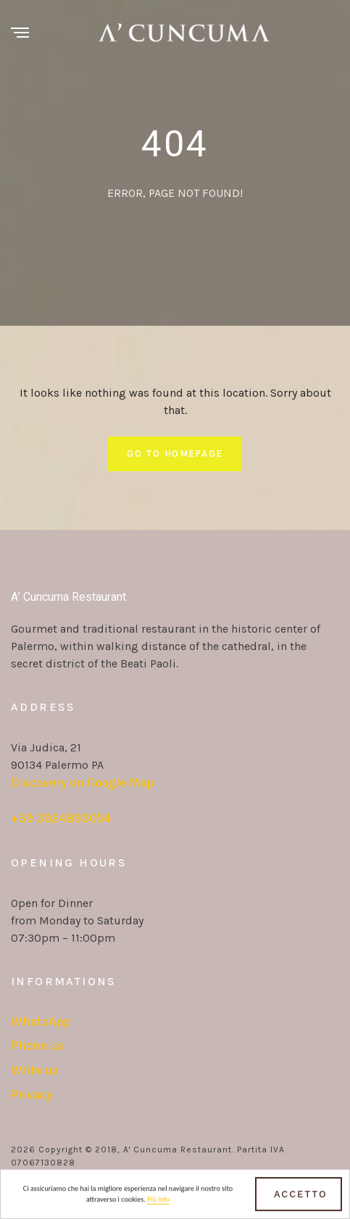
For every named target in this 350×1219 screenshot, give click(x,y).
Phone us (37, 1045)
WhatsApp (40, 1021)
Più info (158, 1201)
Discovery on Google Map (82, 782)
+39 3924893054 (61, 818)
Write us (35, 1070)
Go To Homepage (175, 453)
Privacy (31, 1094)
